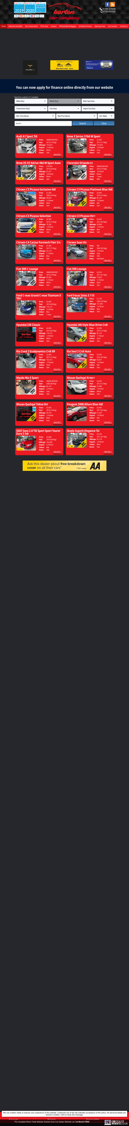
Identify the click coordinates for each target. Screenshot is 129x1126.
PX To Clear (44, 26)
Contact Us (124, 26)
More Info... (57, 154)
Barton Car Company (27, 492)
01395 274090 (109, 8)
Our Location (112, 26)
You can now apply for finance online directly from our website (64, 87)
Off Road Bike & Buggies (67, 26)
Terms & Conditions (92, 490)
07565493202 (109, 11)
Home (3, 26)
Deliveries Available (15, 26)
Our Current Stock (31, 26)
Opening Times (100, 26)
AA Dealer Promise (85, 26)
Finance (53, 26)
